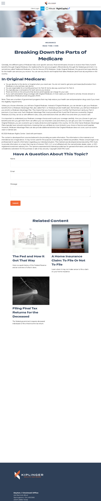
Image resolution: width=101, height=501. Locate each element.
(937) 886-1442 (21, 500)
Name (12, 159)
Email (12, 171)
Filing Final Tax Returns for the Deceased (25, 312)
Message (13, 184)
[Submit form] (15, 203)
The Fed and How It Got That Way (29, 258)
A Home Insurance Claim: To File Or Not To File (68, 260)
